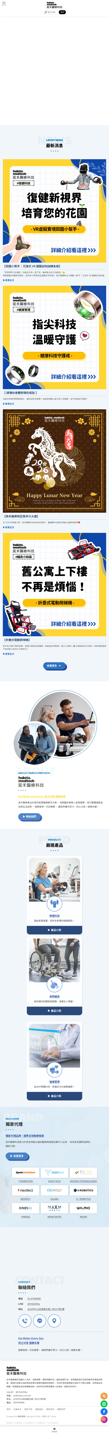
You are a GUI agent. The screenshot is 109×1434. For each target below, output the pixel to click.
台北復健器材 (28, 1423)
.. (41, 1416)
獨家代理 (28, 1409)
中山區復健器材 (52, 1423)
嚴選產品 (39, 1409)
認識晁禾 (17, 1409)
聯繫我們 (61, 1409)
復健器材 (10, 1423)
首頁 (9, 1409)
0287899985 (19, 1402)
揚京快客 (21, 1416)
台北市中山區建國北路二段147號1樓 (29, 1399)
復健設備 (18, 1423)
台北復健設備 (40, 1423)
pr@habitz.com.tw (22, 1395)
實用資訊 (50, 1409)
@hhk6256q (21, 1392)
